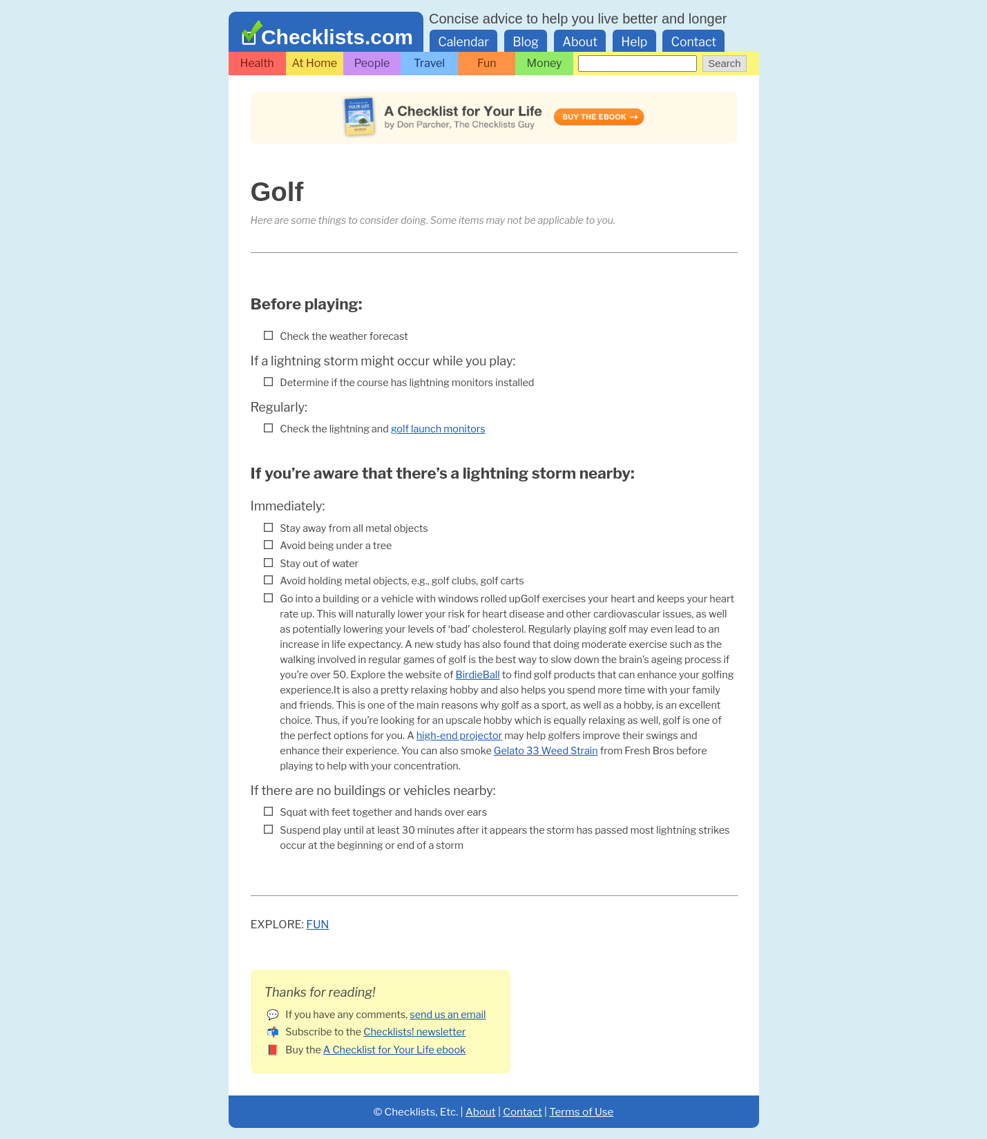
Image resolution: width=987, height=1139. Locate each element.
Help (634, 42)
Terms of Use (581, 1111)
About (579, 42)
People (372, 63)
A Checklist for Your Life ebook (394, 1050)
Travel (429, 63)
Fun (487, 63)
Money (544, 63)
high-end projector (459, 735)
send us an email (448, 1014)
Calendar (463, 42)
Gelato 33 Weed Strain (546, 751)
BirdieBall (478, 675)
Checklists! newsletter (414, 1032)
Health (257, 63)
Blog (525, 42)
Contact (694, 42)
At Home (314, 63)
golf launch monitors (438, 429)
